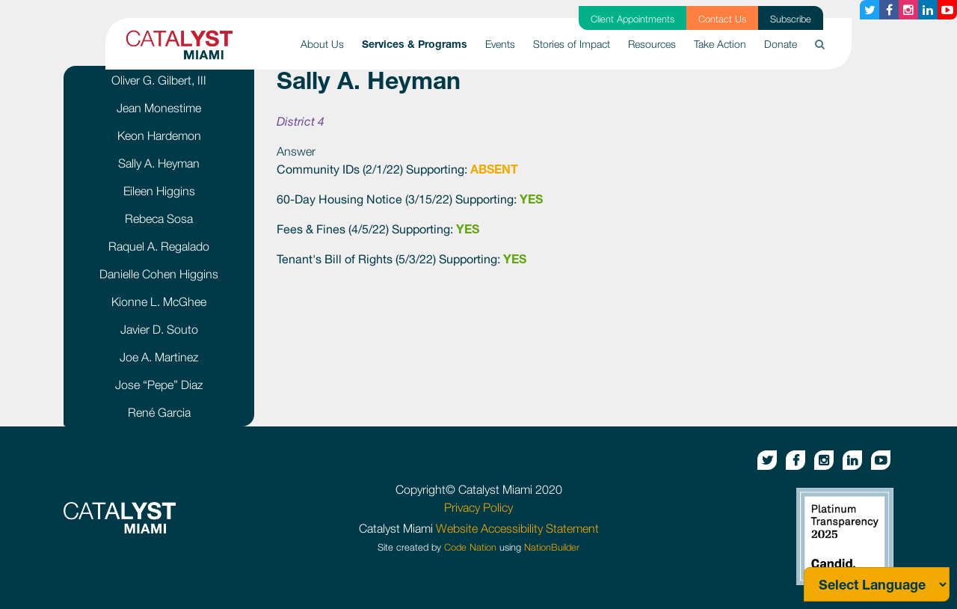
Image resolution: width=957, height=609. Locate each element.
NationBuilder (551, 547)
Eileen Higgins (159, 191)
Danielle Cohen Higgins (158, 274)
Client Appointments (632, 19)
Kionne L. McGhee (158, 301)
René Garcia (159, 412)
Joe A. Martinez (159, 357)
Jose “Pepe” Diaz (159, 384)
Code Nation (470, 547)
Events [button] (500, 43)
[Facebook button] (889, 9)
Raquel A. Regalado (158, 246)
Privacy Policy (478, 507)
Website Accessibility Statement (517, 528)
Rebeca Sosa (159, 218)
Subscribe (790, 19)
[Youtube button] (947, 9)
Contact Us (722, 19)
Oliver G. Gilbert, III (158, 80)
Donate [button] (780, 43)
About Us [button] (322, 43)
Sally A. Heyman (159, 163)
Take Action (720, 43)
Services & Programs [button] (419, 42)
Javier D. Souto (159, 329)
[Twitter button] (869, 9)
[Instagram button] (908, 9)
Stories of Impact (571, 43)
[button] (820, 44)
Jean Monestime (159, 107)
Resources (652, 43)
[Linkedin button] (928, 9)
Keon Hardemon (159, 135)
